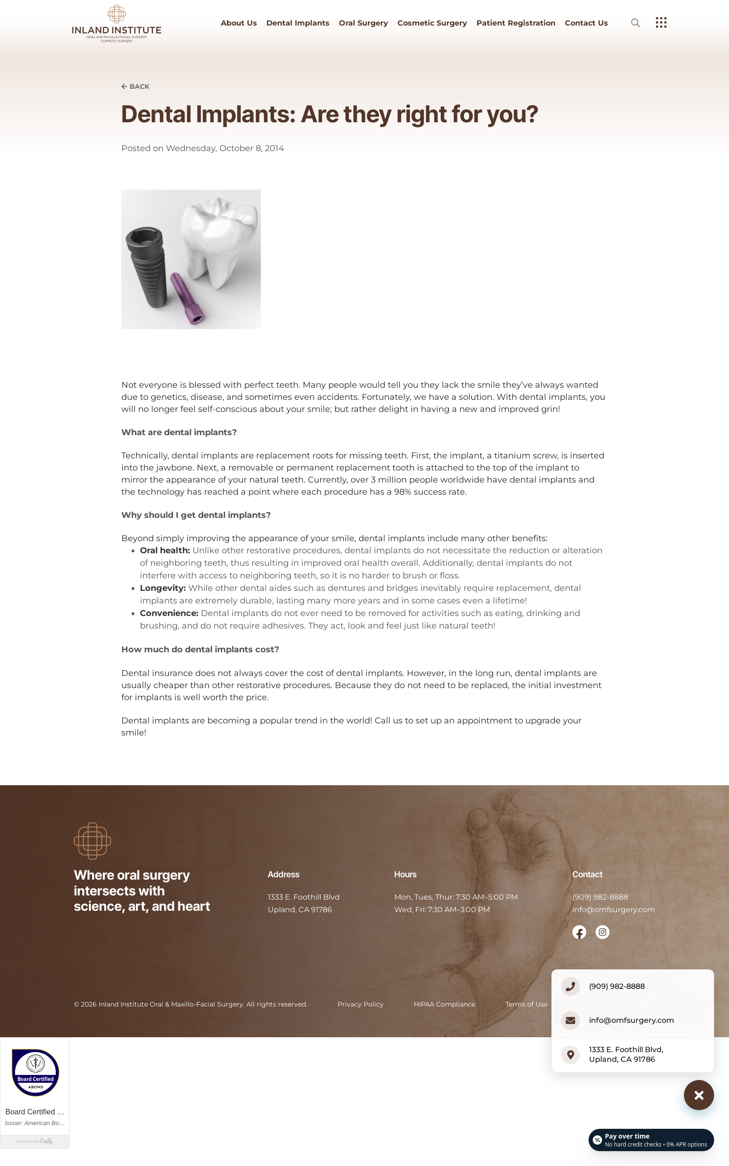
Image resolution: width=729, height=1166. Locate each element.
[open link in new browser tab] (579, 932)
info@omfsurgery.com (613, 909)
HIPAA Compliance (444, 1004)
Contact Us (586, 23)
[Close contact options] (699, 1095)
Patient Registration (516, 23)
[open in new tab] (304, 903)
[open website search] (643, 23)
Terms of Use (526, 1004)
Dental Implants (298, 23)
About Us (239, 23)
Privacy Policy (361, 1004)
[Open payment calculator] (651, 1139)
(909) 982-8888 (600, 897)
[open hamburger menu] (661, 23)
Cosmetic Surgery (432, 23)
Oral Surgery (363, 23)
